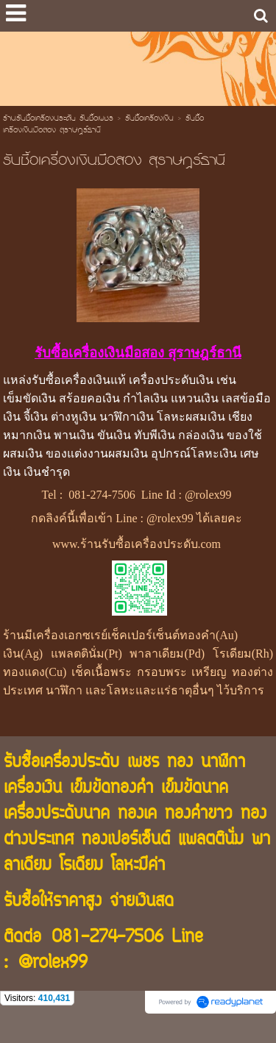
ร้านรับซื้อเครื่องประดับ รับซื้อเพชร (58, 119)
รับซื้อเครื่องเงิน (149, 119)
